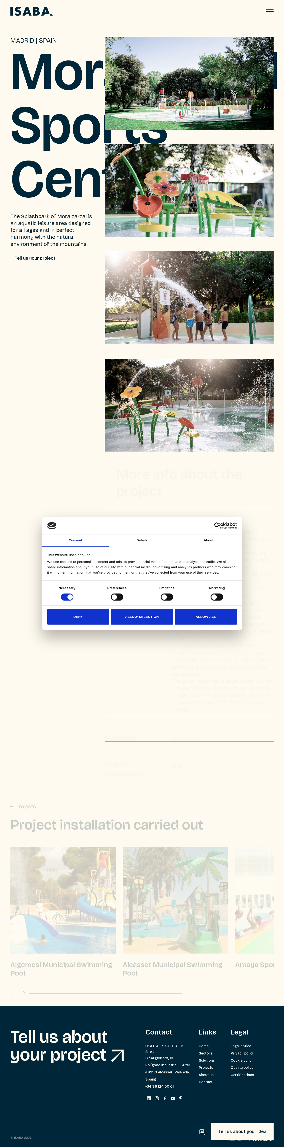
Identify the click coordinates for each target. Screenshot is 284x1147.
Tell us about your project (67, 1045)
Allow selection (142, 617)
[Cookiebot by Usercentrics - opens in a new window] (217, 525)
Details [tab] (142, 540)
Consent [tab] (75, 540)
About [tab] (208, 540)
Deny (78, 617)
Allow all (206, 617)
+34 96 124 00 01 (159, 1086)
